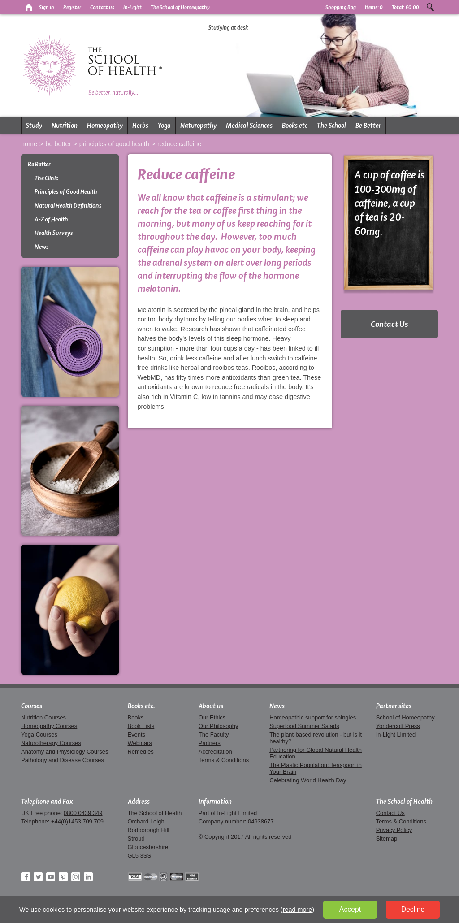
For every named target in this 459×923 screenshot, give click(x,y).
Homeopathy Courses (49, 726)
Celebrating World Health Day (307, 780)
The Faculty (214, 734)
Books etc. (141, 706)
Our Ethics (212, 717)
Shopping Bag (340, 7)
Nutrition (65, 125)
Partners (210, 743)
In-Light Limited (396, 734)
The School (331, 125)
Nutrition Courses (43, 717)
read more (297, 909)
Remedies (141, 751)
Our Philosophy (218, 726)
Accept (350, 909)
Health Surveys (54, 233)
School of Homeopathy (405, 717)
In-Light (132, 7)
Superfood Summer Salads (304, 726)
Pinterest (63, 876)
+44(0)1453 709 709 (77, 821)
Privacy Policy (394, 830)
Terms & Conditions (224, 760)
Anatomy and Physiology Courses (64, 751)
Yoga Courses (39, 734)
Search (430, 7)
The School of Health (404, 801)
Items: (374, 7)
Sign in (46, 7)
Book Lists (141, 726)
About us (211, 706)
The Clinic (46, 178)
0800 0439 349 (83, 813)
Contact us (102, 7)
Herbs (140, 125)
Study (34, 125)
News (42, 247)
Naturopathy (198, 125)
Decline (413, 909)
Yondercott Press (398, 726)
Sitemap (387, 838)
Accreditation (215, 751)
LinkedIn (88, 876)
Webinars (140, 743)
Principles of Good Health (114, 143)
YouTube (50, 876)
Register (72, 7)
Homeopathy (105, 125)
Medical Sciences (249, 125)
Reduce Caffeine (179, 143)
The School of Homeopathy (180, 7)
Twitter (38, 876)
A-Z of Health (51, 219)
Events (137, 734)
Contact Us (389, 323)
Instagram (75, 876)
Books (136, 717)
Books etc (294, 125)
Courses (31, 706)
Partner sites (393, 706)
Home (29, 143)
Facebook (25, 876)
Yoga (164, 125)
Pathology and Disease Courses (62, 760)
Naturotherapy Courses (51, 743)
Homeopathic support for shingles (312, 717)
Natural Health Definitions (68, 205)
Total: (405, 7)
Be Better (368, 125)
